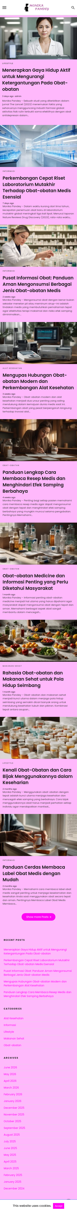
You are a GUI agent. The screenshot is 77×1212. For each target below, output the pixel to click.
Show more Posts (37, 917)
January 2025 (12, 1182)
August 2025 (12, 1135)
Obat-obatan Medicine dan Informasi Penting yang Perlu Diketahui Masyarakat (35, 582)
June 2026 (10, 1067)
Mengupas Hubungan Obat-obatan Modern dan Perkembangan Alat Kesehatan (38, 381)
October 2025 (12, 1121)
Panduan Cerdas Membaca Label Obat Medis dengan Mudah (34, 873)
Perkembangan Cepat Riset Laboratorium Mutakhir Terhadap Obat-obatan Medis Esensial (37, 187)
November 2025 (14, 1114)
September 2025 (14, 1128)
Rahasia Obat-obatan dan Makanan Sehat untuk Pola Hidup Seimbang (33, 679)
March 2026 (11, 1087)
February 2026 (13, 1094)
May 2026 (10, 1074)
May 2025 (10, 1155)
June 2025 (10, 1148)
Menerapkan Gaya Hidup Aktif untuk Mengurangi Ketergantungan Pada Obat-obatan (36, 79)
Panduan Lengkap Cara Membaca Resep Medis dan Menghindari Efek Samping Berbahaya (34, 481)
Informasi (9, 171)
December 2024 (14, 1188)
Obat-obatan (11, 465)
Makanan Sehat (12, 666)
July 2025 (10, 1141)
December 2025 (14, 1108)
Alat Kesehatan (12, 368)
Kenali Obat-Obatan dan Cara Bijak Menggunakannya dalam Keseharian (38, 776)
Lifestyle (7, 63)
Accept (58, 1206)
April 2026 (10, 1081)
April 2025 (10, 1161)
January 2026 (12, 1101)
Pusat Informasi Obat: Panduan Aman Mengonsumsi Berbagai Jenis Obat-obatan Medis (38, 284)
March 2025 (11, 1168)
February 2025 (13, 1175)
